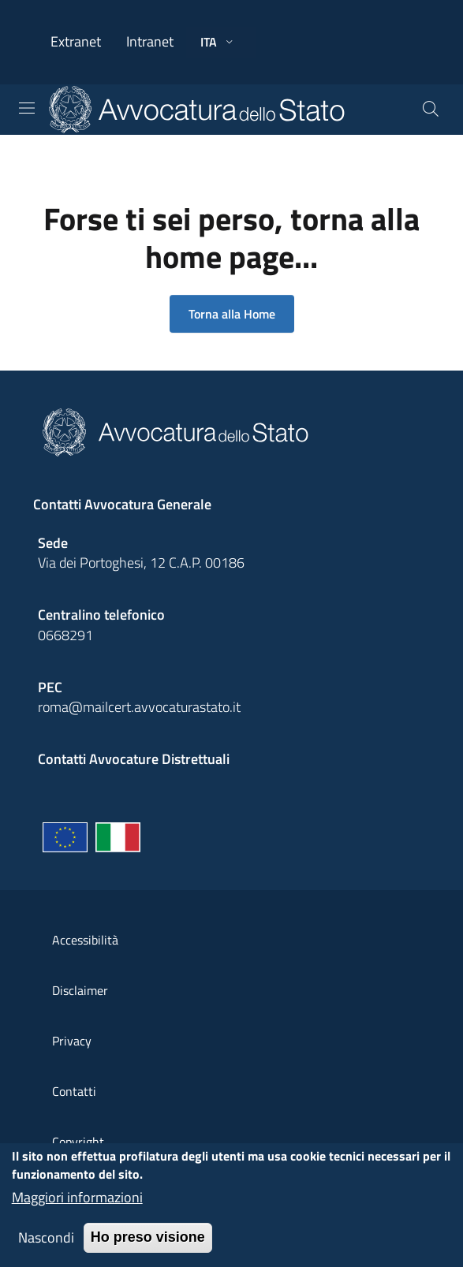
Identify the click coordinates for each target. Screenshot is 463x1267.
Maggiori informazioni (77, 1203)
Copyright (78, 1141)
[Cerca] (430, 109)
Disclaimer (80, 990)
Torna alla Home (232, 313)
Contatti (74, 1091)
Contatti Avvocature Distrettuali (134, 759)
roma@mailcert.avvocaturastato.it (139, 706)
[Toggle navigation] (26, 108)
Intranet (150, 41)
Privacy (71, 1040)
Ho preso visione (148, 1243)
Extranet (75, 41)
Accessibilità (85, 939)
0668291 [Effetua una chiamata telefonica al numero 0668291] (65, 635)
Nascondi (46, 1243)
